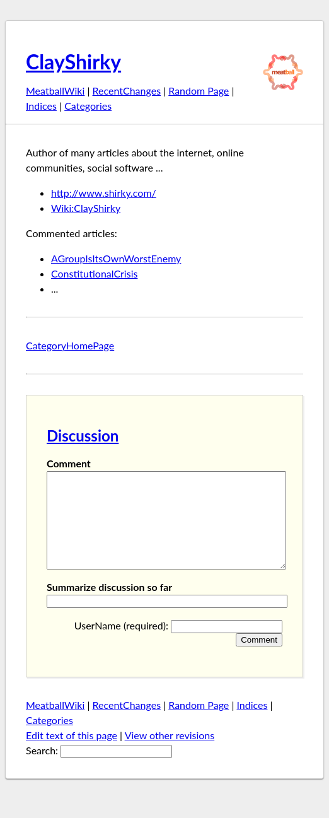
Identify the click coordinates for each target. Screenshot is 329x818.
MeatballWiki (55, 90)
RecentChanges (127, 90)
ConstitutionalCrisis (94, 273)
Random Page (198, 90)
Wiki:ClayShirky (85, 208)
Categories (88, 106)
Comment (69, 463)
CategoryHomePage (70, 345)
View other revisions (170, 754)
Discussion (82, 435)
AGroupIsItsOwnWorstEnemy (116, 258)
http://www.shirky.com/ (103, 193)
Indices (41, 106)
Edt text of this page (71, 754)
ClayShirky (73, 61)
